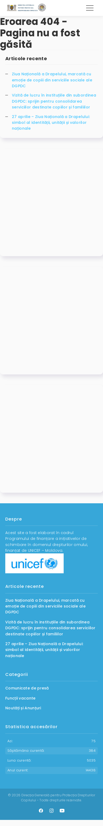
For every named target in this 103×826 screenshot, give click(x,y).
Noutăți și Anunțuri (23, 708)
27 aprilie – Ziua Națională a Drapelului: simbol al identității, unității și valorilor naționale (51, 122)
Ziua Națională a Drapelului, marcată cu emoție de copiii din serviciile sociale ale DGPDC (52, 80)
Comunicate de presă (27, 688)
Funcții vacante (20, 698)
